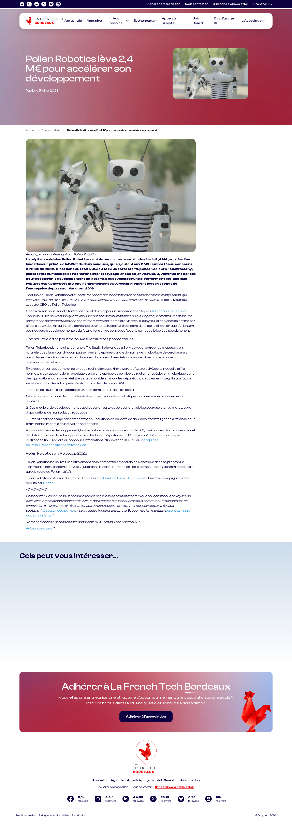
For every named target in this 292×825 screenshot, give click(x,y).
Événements (145, 20)
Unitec (48, 483)
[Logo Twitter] (43, 4)
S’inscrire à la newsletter (231, 4)
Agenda (117, 780)
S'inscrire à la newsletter (174, 787)
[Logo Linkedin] (36, 4)
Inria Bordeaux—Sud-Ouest (124, 478)
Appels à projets (140, 780)
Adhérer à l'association (113, 787)
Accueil (30, 130)
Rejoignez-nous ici (39, 528)
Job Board (165, 780)
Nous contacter (196, 4)
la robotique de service (169, 311)
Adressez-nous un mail (57, 510)
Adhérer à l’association (163, 4)
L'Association (254, 20)
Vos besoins (119, 21)
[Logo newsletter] (58, 4)
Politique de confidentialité (54, 815)
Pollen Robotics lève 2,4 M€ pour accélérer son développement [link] (112, 130)
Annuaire (94, 20)
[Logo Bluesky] (51, 4)
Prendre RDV (263, 4)
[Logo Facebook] (21, 4)
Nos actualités (51, 130)
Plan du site (78, 815)
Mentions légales (25, 815)
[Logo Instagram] (29, 4)
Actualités (73, 20)
